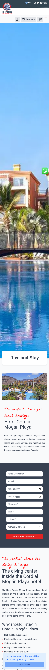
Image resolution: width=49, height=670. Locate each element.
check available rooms (24, 536)
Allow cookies (24, 664)
